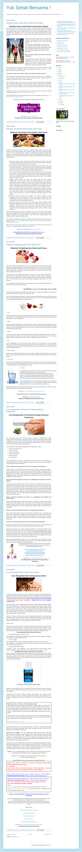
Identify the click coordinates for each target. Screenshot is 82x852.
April (60, 101)
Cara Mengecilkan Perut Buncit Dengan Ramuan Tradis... (66, 93)
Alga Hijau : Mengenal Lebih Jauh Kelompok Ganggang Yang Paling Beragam (66, 31)
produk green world (35, 229)
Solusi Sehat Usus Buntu (62, 48)
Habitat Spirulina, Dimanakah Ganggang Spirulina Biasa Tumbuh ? (65, 34)
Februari (60, 104)
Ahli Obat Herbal (42, 558)
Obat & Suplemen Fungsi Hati (63, 50)
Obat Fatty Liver (60, 42)
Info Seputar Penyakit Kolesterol (64, 51)
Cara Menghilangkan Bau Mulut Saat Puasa (34, 391)
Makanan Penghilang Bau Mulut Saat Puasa (23, 245)
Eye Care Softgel (25, 688)
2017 (58, 71)
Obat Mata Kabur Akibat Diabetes (29, 821)
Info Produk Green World (31, 116)
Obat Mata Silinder (28, 819)
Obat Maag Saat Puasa (51, 386)
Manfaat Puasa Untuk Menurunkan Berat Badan (24, 23)
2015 (58, 75)
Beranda (30, 834)
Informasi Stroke (60, 43)
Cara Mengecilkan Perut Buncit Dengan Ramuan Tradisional (22, 438)
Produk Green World (33, 558)
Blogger (48, 845)
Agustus (60, 78)
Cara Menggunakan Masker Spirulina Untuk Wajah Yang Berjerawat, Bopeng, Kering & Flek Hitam (66, 25)
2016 (58, 73)
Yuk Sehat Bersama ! (28, 7)
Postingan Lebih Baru (11, 834)
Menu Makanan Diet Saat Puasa (27, 92)
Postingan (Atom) (15, 836)
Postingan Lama (47, 834)
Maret (60, 102)
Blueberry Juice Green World (18, 721)
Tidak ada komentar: (31, 121)
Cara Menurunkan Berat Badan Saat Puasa (23, 226)
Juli (59, 80)
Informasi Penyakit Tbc (62, 45)
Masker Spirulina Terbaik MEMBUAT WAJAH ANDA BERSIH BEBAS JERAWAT (66, 22)
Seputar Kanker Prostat (62, 46)
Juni (60, 82)
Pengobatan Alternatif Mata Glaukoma (29, 810)
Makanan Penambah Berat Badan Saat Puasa (24, 129)
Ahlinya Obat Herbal (37, 824)
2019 (58, 67)
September (61, 76)
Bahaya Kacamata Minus (29, 816)
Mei (59, 99)
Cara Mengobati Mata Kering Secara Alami (22, 572)
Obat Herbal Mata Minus (28, 813)
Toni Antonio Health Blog (62, 40)
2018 (58, 69)
